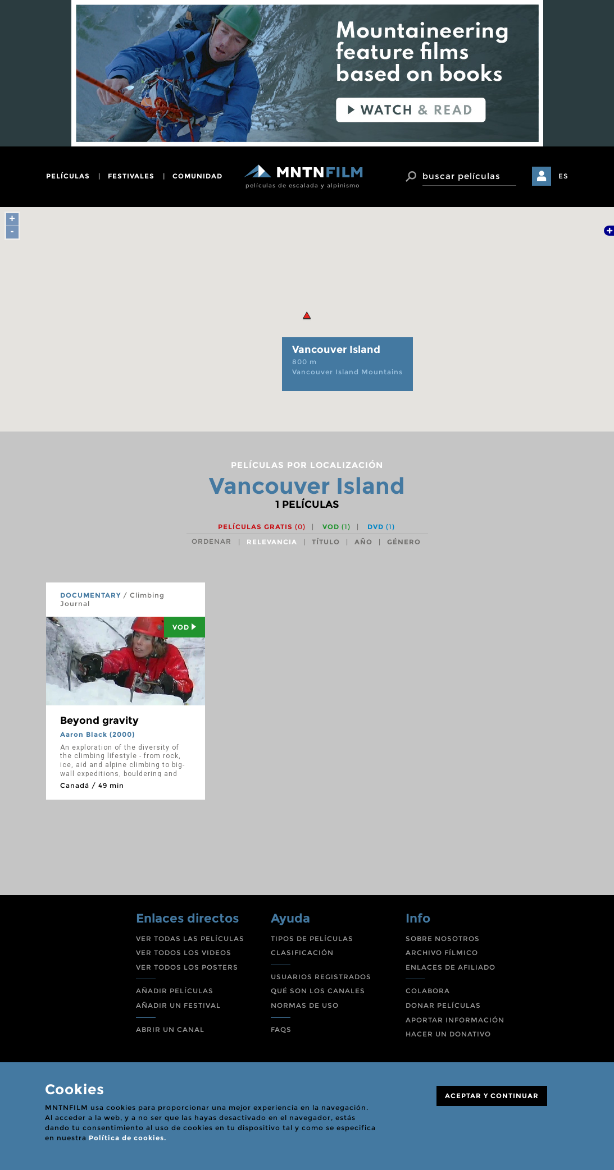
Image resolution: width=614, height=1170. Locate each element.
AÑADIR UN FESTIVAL (178, 1005)
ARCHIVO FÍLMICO (442, 952)
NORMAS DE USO (305, 1005)
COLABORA (428, 991)
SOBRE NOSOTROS (443, 938)
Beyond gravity (99, 720)
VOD (336, 526)
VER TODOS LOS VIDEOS (183, 952)
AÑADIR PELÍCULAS (174, 991)
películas (68, 176)
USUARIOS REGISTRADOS (321, 976)
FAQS (281, 1029)
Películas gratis (262, 526)
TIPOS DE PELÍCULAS (312, 938)
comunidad (197, 176)
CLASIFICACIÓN (302, 952)
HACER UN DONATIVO (448, 1034)
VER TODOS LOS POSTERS (187, 967)
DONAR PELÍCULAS (443, 1005)
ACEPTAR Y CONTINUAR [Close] (492, 1095)
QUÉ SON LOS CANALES (318, 991)
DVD (381, 526)
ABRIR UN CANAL (170, 1029)
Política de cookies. (127, 1138)
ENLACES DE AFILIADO (450, 967)
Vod (184, 627)
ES (563, 176)
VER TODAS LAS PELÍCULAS (190, 938)
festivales (131, 176)
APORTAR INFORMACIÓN (455, 1020)
